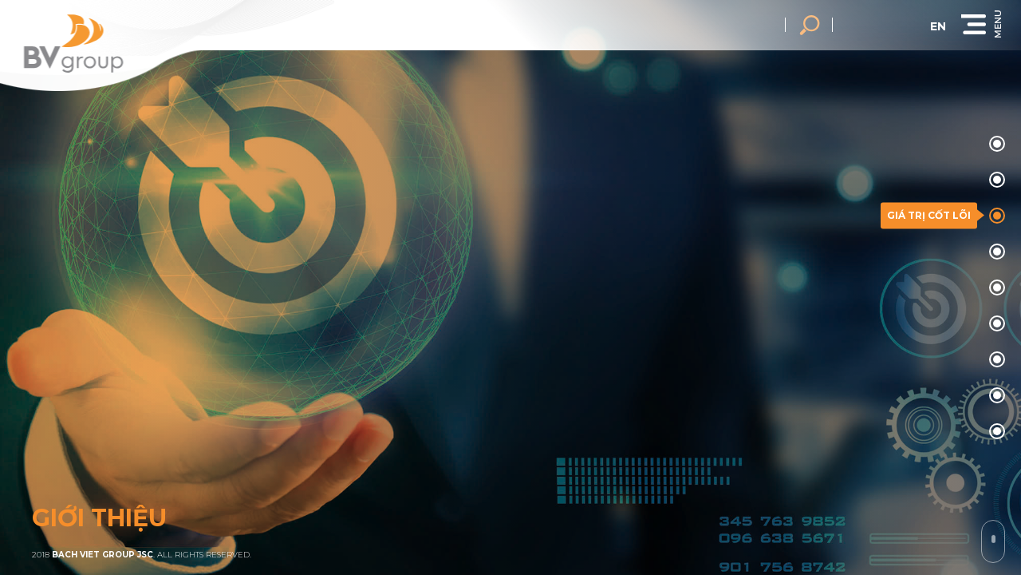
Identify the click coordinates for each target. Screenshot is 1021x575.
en (958, 26)
